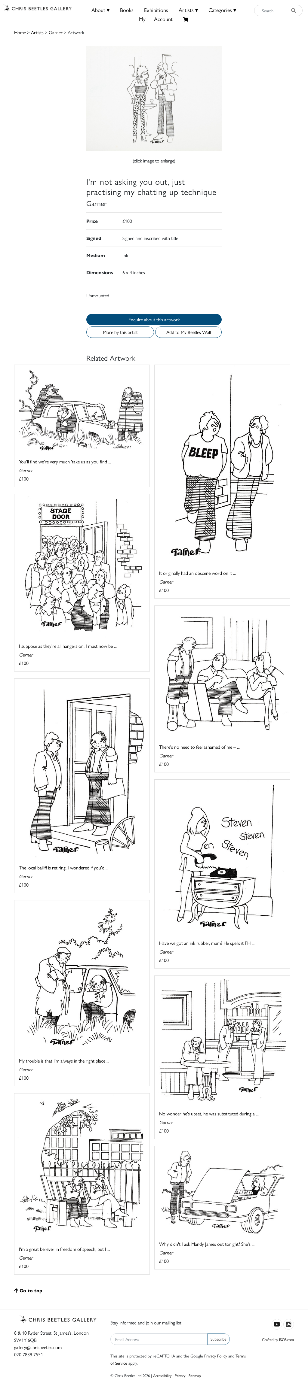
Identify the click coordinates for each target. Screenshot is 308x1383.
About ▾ (100, 10)
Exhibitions (156, 10)
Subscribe (218, 1339)
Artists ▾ (188, 10)
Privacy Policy (215, 1356)
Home (20, 32)
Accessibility (162, 1375)
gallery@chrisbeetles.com (38, 1347)
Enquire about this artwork (154, 319)
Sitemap (195, 1375)
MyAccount (156, 19)
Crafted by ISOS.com (278, 1339)
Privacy (180, 1375)
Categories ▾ (222, 10)
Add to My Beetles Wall (188, 332)
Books (127, 10)
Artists (37, 32)
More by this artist (120, 332)
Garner (56, 32)
